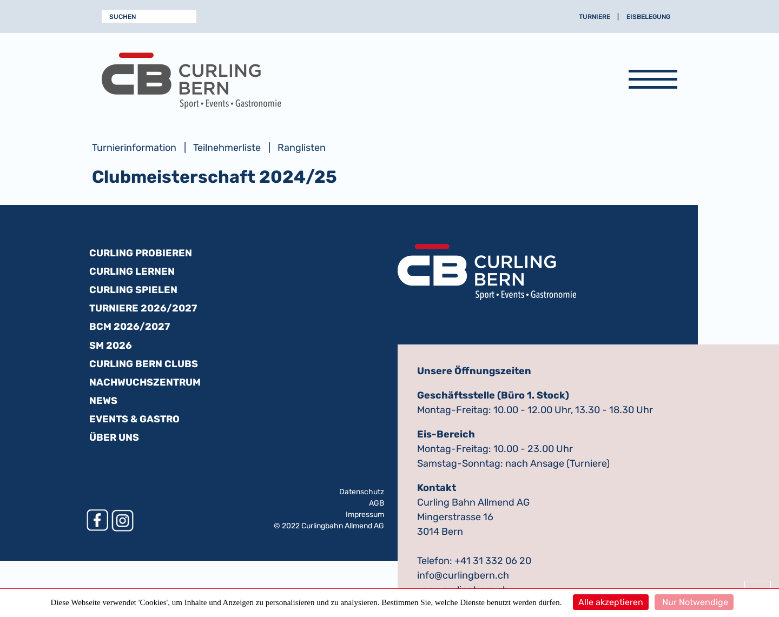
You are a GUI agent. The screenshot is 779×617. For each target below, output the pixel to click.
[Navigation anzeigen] (653, 81)
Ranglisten (302, 148)
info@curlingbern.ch (463, 575)
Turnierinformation (134, 148)
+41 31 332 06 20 (492, 561)
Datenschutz (361, 491)
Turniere (594, 17)
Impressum (365, 514)
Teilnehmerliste (227, 148)
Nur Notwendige (694, 602)
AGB (376, 503)
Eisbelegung (648, 17)
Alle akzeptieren (610, 602)
